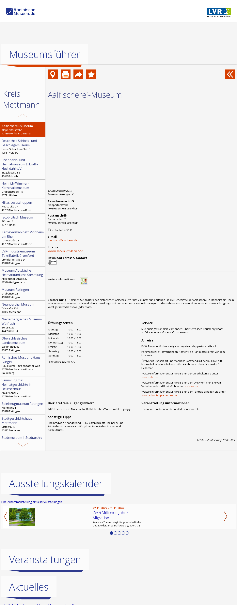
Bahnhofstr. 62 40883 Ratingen (23, 344)
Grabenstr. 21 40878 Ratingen (23, 293)
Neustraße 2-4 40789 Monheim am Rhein (23, 206)
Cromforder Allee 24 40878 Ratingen (23, 257)
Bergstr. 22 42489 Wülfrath (23, 325)
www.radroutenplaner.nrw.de (159, 395)
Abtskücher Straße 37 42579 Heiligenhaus (23, 276)
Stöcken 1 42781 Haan (23, 221)
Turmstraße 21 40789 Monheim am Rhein (23, 238)
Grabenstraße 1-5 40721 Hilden (23, 189)
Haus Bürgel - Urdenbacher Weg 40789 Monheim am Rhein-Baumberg (23, 365)
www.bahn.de (149, 377)
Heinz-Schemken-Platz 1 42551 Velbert (23, 146)
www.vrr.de (191, 386)
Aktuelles (29, 586)
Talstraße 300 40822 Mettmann (23, 308)
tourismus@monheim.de (62, 240)
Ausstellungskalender (56, 483)
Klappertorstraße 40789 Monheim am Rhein (23, 129)
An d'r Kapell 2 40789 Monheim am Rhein (23, 388)
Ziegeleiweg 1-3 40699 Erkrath (23, 168)
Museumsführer (44, 54)
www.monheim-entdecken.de (65, 251)
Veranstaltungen (45, 559)
